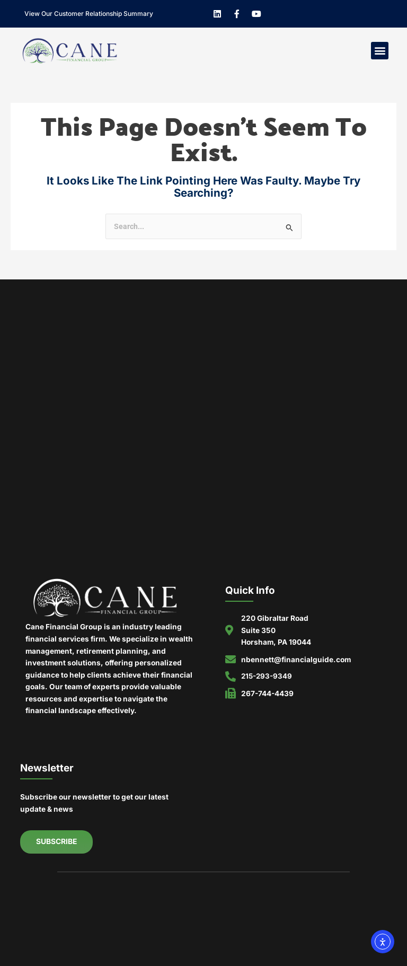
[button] (379, 50)
